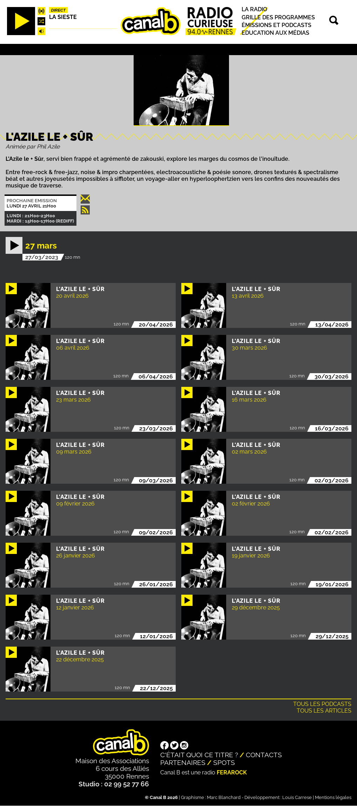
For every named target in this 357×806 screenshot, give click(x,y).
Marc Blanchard (224, 797)
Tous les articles (324, 710)
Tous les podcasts (322, 704)
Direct (58, 10)
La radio (254, 9)
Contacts (264, 755)
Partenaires (183, 762)
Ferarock (232, 772)
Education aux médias (275, 32)
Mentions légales (333, 797)
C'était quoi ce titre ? (199, 755)
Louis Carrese (297, 797)
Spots (224, 762)
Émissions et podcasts (276, 25)
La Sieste (63, 17)
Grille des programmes (278, 17)
